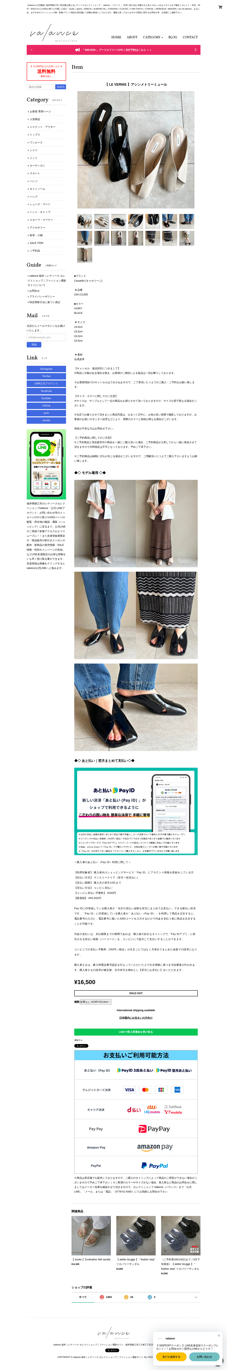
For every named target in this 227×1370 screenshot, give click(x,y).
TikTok (46, 406)
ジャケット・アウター (42, 126)
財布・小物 (36, 235)
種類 (76, 1001)
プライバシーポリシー (42, 296)
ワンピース (36, 142)
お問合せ (34, 290)
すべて (83, 1297)
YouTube (46, 398)
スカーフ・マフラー (41, 219)
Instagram (46, 369)
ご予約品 (35, 250)
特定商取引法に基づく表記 (44, 302)
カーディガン (37, 165)
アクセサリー (37, 227)
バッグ (33, 196)
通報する (78, 1040)
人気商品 (35, 119)
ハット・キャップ (40, 211)
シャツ (33, 150)
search (60, 86)
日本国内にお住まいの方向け (136, 1017)
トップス (35, 134)
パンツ (33, 181)
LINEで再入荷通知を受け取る (136, 1031)
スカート (35, 173)
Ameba (46, 420)
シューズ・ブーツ (40, 204)
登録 (34, 344)
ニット (33, 157)
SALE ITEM (36, 242)
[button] (153, 37)
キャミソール (37, 188)
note (46, 413)
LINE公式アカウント (46, 383)
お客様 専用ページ (40, 111)
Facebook (46, 391)
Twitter (46, 376)
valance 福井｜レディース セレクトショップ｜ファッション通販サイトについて (47, 280)
